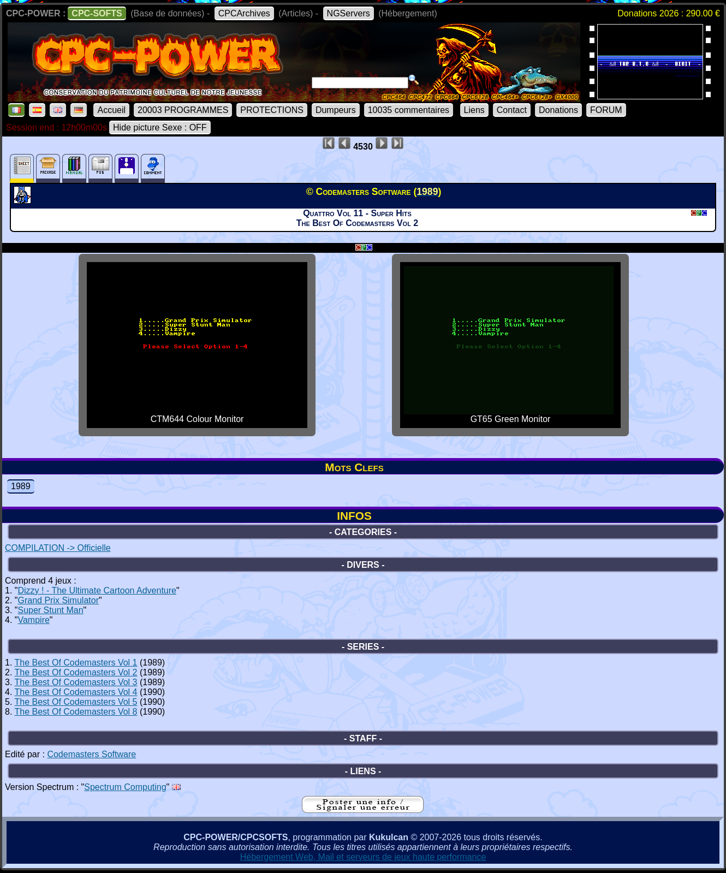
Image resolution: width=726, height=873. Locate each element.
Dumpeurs (336, 110)
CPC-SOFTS (97, 13)
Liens (474, 110)
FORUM (606, 110)
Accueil (111, 110)
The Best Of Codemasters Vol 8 (76, 711)
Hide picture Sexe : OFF (160, 127)
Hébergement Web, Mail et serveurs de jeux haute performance (363, 857)
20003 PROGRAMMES (183, 110)
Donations (558, 110)
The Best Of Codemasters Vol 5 (76, 701)
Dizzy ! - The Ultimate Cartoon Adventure (96, 590)
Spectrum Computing (125, 787)
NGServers (348, 13)
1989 (21, 486)
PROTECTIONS (272, 110)
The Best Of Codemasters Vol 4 (76, 692)
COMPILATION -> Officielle (58, 548)
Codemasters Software (91, 754)
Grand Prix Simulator (58, 600)
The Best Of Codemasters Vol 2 (76, 672)
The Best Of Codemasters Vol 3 (76, 682)
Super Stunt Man (50, 610)
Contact (512, 110)
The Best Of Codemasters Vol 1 (76, 662)
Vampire (33, 620)
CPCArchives (244, 13)
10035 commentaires (408, 110)
